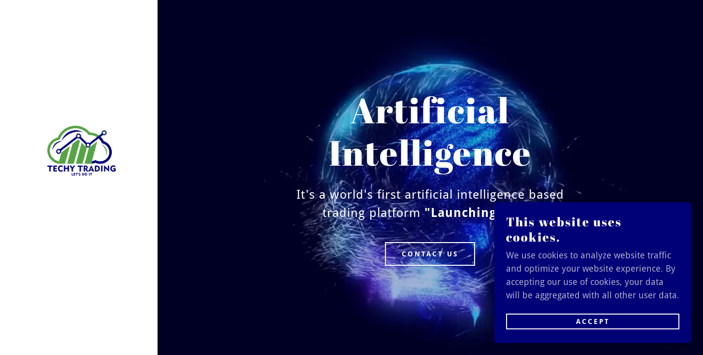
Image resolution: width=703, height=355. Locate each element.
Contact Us (430, 254)
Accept (593, 321)
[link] (79, 152)
